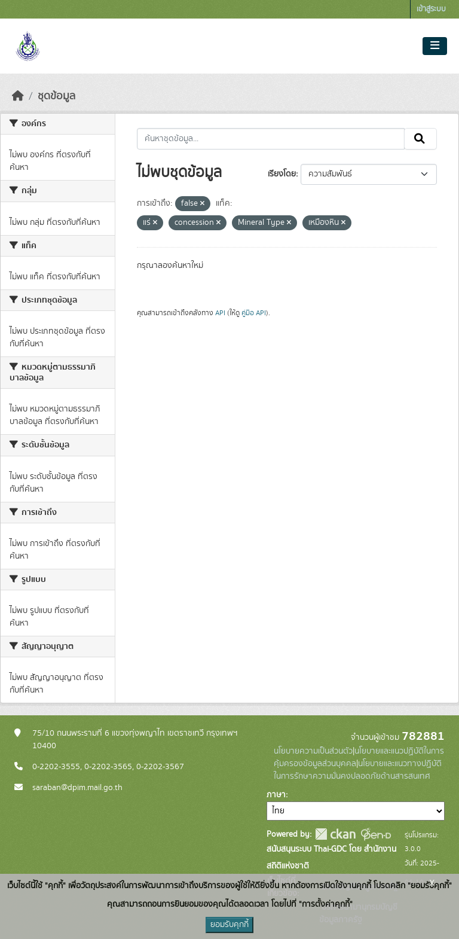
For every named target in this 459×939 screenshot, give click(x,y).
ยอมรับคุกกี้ (229, 925)
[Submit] (420, 139)
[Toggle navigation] (435, 46)
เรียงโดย (282, 174)
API (220, 312)
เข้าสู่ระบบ (431, 9)
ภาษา (276, 795)
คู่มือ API (253, 312)
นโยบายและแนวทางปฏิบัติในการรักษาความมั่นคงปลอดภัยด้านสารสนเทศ (358, 770)
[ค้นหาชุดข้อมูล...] (271, 139)
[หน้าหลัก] (18, 96)
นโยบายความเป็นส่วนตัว (313, 751)
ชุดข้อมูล (56, 96)
